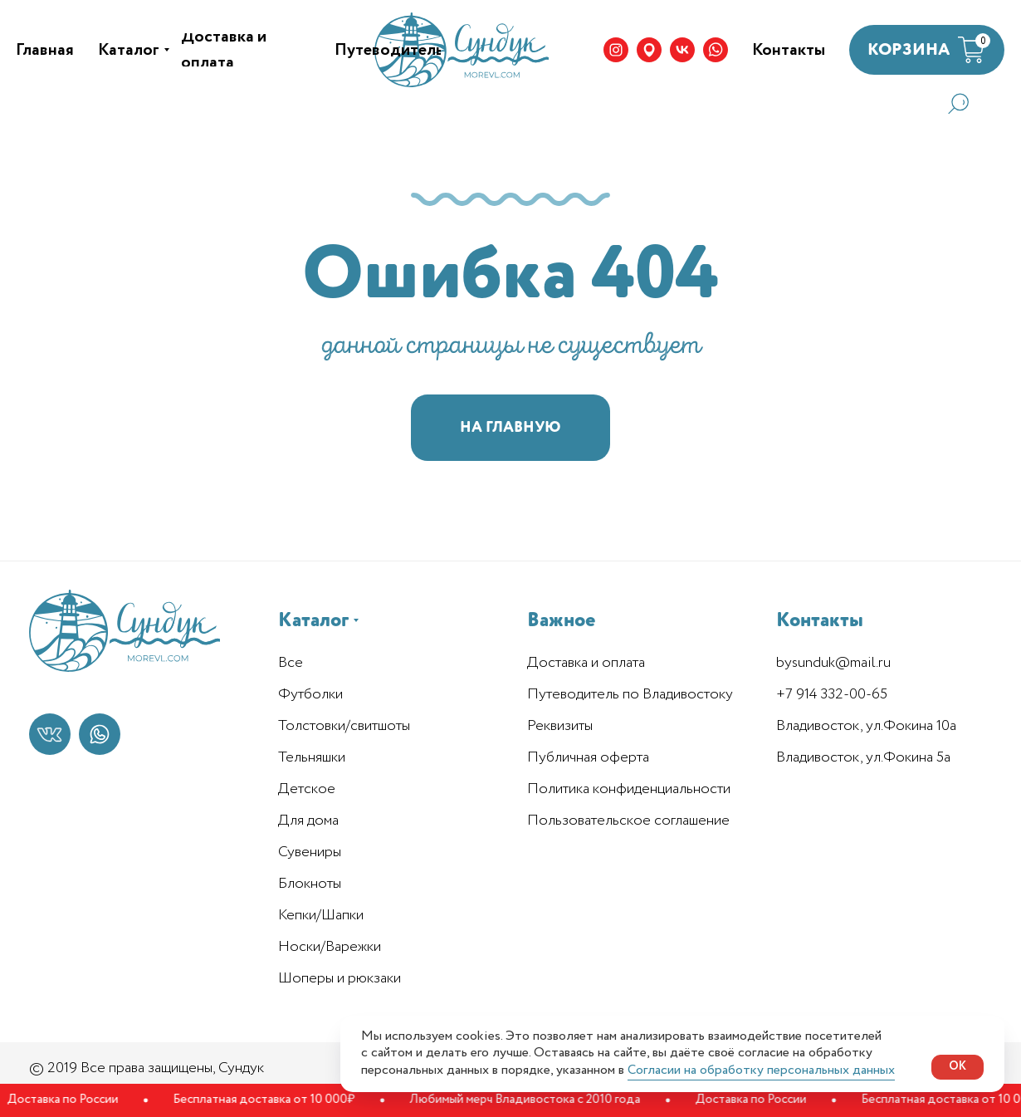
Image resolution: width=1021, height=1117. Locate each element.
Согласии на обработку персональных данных (761, 1070)
